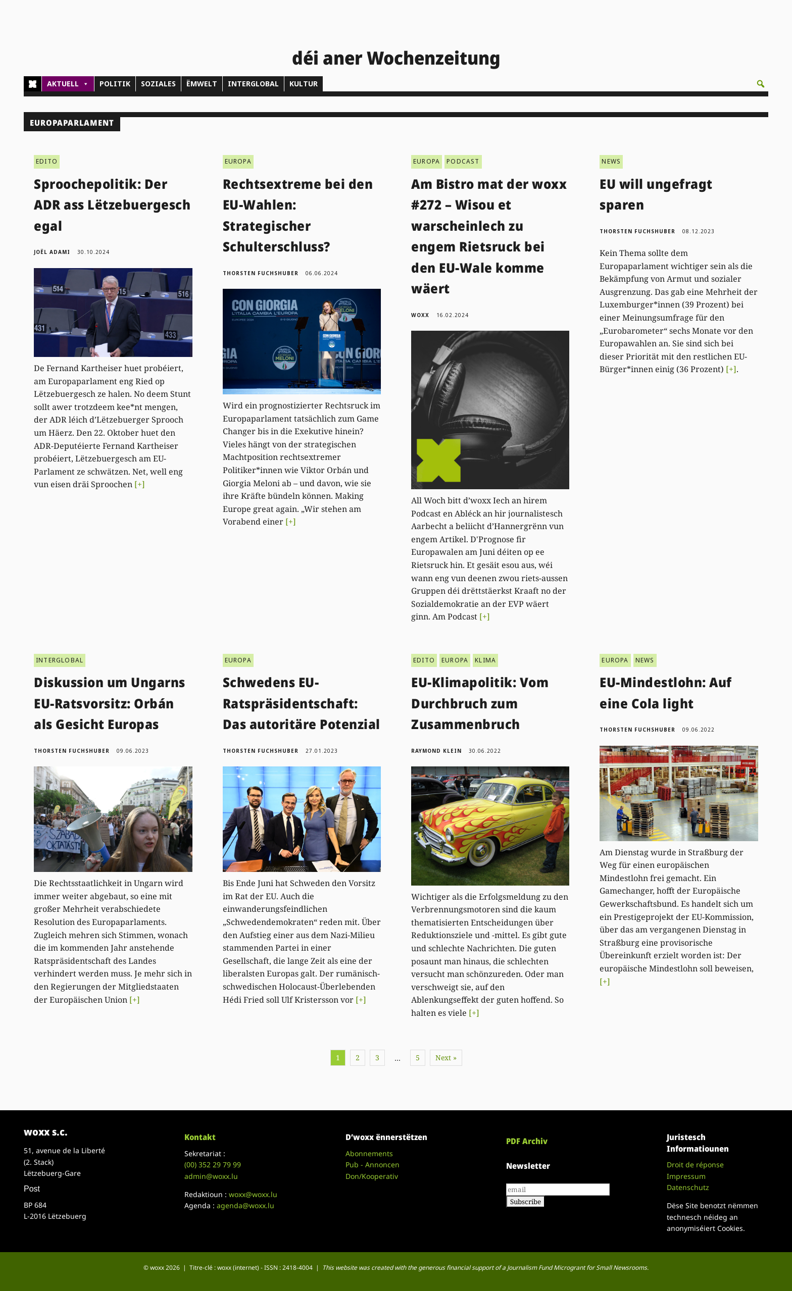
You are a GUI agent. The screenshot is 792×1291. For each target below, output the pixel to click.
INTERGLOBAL (253, 83)
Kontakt (200, 1137)
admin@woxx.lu (211, 1176)
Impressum (686, 1176)
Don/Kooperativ (371, 1176)
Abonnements (369, 1153)
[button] (760, 83)
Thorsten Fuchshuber (261, 273)
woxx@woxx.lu (253, 1194)
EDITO (47, 161)
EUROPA (238, 161)
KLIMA (485, 660)
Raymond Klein (436, 750)
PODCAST (463, 161)
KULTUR (303, 83)
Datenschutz (688, 1187)
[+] (139, 484)
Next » (446, 1057)
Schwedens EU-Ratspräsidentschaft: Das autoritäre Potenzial (301, 703)
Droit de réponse (695, 1164)
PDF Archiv (527, 1141)
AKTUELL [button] (68, 83)
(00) (212, 1164)
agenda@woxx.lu (245, 1205)
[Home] (32, 83)
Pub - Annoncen (372, 1164)
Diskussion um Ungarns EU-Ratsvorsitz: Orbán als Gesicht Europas (109, 703)
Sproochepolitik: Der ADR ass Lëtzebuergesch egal (112, 205)
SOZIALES (158, 83)
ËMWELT (201, 83)
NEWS (611, 161)
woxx (421, 315)
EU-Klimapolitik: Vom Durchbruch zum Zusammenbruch (480, 703)
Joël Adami (52, 251)
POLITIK (115, 83)
